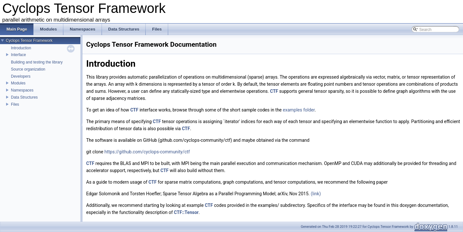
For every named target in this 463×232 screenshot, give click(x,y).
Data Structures (24, 97)
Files (15, 104)
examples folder (299, 109)
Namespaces (22, 90)
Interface (18, 55)
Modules (18, 83)
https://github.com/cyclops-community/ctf (147, 151)
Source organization (28, 69)
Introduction (21, 48)
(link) (316, 193)
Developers (21, 76)
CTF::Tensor (186, 212)
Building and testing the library (37, 62)
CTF (274, 91)
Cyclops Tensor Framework (29, 40)
